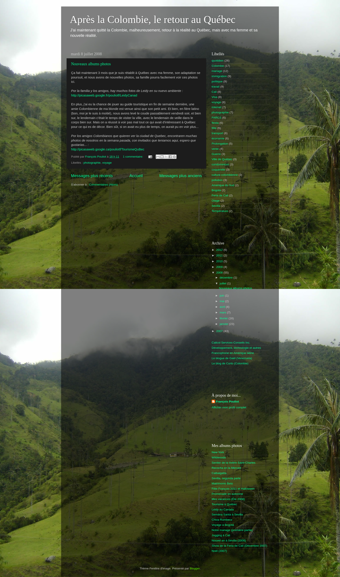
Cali (214, 91)
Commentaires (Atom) (103, 184)
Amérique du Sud (223, 185)
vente (215, 148)
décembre (227, 277)
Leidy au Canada (223, 509)
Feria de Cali (220, 195)
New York (218, 452)
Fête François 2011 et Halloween (233, 488)
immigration (219, 76)
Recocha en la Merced (226, 467)
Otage (216, 200)
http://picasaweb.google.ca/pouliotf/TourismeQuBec (107, 149)
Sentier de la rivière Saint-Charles (233, 462)
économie (218, 138)
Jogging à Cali (221, 535)
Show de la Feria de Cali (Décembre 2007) (239, 545)
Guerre (216, 154)
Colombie (218, 65)
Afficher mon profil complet (229, 407)
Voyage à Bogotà (223, 524)
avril (223, 306)
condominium (220, 164)
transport (217, 133)
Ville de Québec (222, 159)
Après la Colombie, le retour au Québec (152, 19)
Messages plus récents (92, 175)
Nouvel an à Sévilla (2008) (229, 540)
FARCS (216, 117)
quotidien (218, 60)
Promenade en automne (227, 494)
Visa (214, 97)
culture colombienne (225, 174)
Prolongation (220, 143)
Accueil (136, 175)
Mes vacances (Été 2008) (228, 499)
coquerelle (218, 169)
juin (222, 295)
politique (217, 81)
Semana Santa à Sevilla (227, 514)
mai (222, 301)
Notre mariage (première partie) (232, 530)
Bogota (216, 190)
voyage (107, 162)
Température (220, 211)
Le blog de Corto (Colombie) (230, 363)
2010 (220, 261)
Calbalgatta (219, 473)
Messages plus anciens (180, 175)
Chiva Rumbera (222, 519)
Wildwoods (219, 457)
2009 (220, 267)
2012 (220, 249)
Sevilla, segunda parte (226, 478)
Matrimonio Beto (222, 483)
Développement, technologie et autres (236, 347)
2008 (220, 272)
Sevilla (216, 205)
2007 (220, 331)
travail (215, 86)
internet (216, 107)
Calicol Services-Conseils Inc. (231, 342)
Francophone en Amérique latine (233, 353)
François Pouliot (227, 401)
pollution (217, 180)
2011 (220, 255)
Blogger (195, 568)
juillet (223, 283)
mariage (217, 71)
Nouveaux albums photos (91, 64)
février (224, 318)
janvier (224, 324)
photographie (92, 162)
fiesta (215, 122)
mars (223, 312)
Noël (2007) (219, 551)
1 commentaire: (133, 156)
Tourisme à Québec (224, 504)
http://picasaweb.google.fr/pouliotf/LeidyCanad (104, 95)
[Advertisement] (237, 226)
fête (214, 128)
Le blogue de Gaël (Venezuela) (232, 358)
